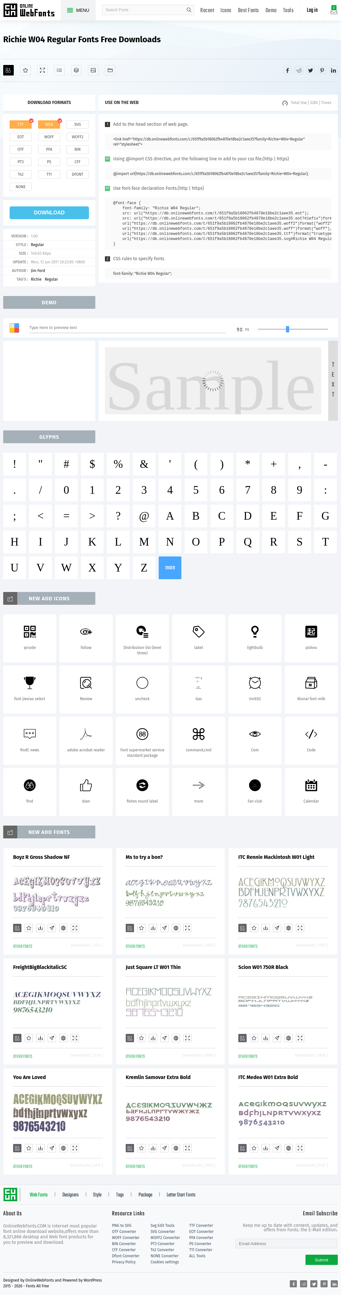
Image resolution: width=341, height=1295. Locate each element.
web (49, 124)
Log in (312, 10)
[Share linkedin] (333, 70)
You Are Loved (29, 1077)
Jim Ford (38, 270)
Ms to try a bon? (144, 857)
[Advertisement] (51, 381)
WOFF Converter (125, 1237)
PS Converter (200, 1244)
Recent (207, 10)
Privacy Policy (124, 1262)
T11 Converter (200, 1250)
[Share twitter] (310, 70)
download (49, 212)
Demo (271, 10)
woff (49, 137)
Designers (70, 1195)
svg (77, 124)
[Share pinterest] (322, 70)
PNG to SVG (121, 1225)
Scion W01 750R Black (263, 967)
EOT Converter (201, 1231)
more (170, 567)
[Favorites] (25, 70)
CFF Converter (124, 1250)
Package (145, 1195)
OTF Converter (124, 1231)
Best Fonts (248, 10)
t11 (49, 174)
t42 (21, 174)
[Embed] (63, 928)
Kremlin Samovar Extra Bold (158, 1077)
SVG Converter (163, 1231)
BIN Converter (124, 1244)
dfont (77, 174)
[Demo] (42, 70)
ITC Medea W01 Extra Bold (268, 1077)
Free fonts (32, 11)
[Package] (76, 70)
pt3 (21, 162)
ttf (20, 124)
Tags (120, 1195)
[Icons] (93, 70)
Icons (226, 10)
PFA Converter (201, 1237)
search (189, 10)
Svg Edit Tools (163, 1225)
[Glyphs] (59, 70)
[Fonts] (110, 70)
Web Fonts (39, 1195)
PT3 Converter (163, 1244)
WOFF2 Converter (165, 1237)
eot (20, 137)
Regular (37, 245)
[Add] (8, 70)
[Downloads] (40, 928)
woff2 (77, 137)
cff (78, 162)
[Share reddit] (299, 70)
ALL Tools (197, 1256)
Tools (288, 10)
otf (21, 149)
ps (49, 162)
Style (97, 1195)
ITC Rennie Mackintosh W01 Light (276, 857)
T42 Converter (162, 1250)
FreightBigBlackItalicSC (40, 967)
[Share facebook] (287, 70)
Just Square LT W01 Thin (153, 967)
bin (78, 149)
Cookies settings (165, 1262)
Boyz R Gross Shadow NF (41, 857)
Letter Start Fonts (181, 1195)
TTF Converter (201, 1225)
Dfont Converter (125, 1256)
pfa (49, 149)
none (21, 187)
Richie (36, 279)
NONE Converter (164, 1256)
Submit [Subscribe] (321, 1260)
